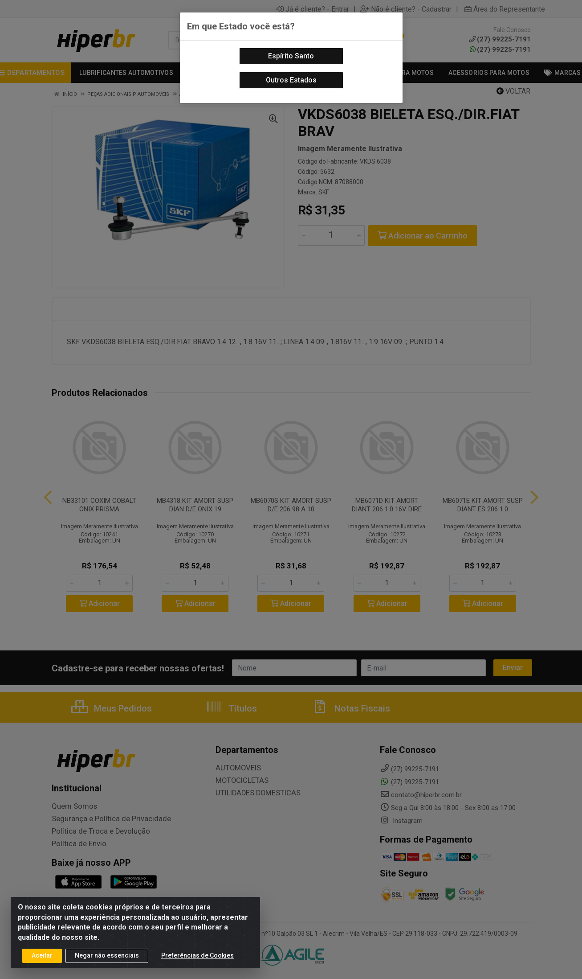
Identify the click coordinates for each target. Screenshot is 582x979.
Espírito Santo (291, 56)
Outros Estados (291, 80)
